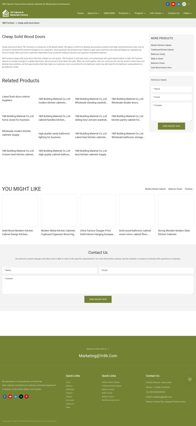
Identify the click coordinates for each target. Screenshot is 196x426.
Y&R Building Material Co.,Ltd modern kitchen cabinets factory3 (54, 100)
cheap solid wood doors (28, 23)
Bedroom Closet (175, 189)
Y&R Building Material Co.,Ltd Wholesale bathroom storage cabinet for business (127, 135)
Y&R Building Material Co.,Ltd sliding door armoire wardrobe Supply (91, 118)
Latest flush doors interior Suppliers (16, 98)
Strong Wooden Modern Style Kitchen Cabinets (174, 232)
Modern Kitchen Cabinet (155, 189)
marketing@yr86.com (98, 356)
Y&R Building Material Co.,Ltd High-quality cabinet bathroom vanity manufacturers (55, 152)
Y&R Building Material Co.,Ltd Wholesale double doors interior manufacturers (127, 100)
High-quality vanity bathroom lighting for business (54, 135)
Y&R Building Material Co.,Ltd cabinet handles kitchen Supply (54, 118)
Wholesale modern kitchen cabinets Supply (16, 133)
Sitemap (60, 421)
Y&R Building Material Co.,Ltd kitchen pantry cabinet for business (127, 118)
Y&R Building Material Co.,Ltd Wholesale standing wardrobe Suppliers (91, 100)
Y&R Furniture (8, 23)
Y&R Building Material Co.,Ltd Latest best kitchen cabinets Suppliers (91, 135)
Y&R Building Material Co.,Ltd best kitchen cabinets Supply (91, 152)
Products (189, 189)
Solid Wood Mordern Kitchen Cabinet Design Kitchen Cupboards (17, 232)
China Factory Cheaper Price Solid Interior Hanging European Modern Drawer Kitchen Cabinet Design (97, 232)
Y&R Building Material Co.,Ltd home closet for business (18, 118)
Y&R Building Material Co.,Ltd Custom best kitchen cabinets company (18, 152)
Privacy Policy (51, 421)
